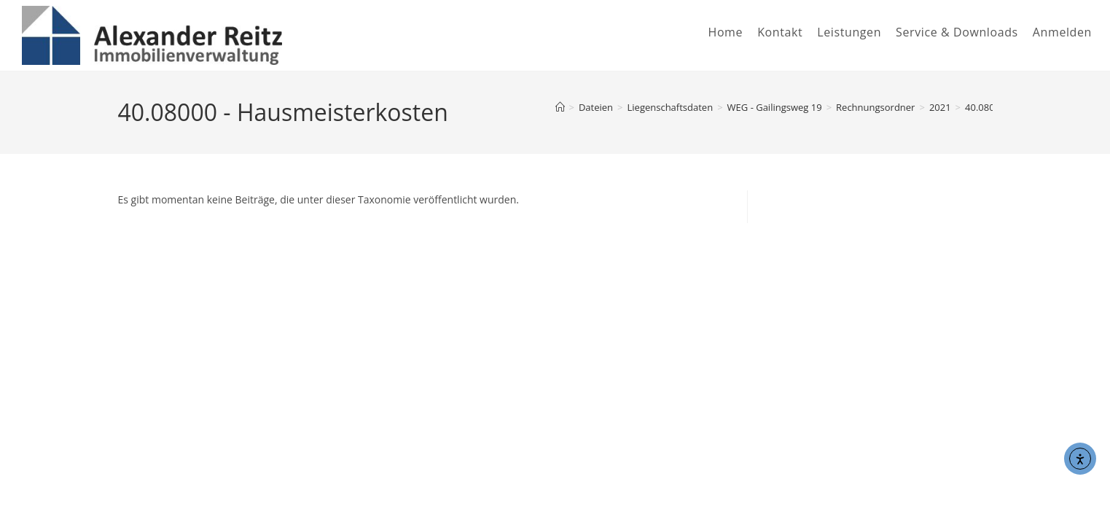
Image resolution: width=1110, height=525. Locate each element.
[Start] (560, 107)
